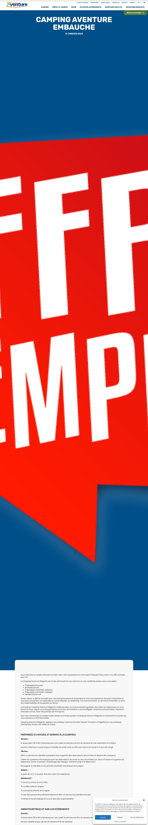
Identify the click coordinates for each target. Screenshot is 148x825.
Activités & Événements (90, 7)
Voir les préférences (137, 817)
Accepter (103, 817)
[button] (144, 800)
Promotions (94, 2)
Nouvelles (115, 2)
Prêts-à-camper (60, 7)
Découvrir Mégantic (135, 7)
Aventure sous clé (113, 7)
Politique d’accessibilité (120, 821)
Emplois (124, 2)
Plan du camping (82, 2)
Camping (45, 7)
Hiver (73, 7)
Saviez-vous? (105, 2)
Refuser (120, 817)
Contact (132, 2)
